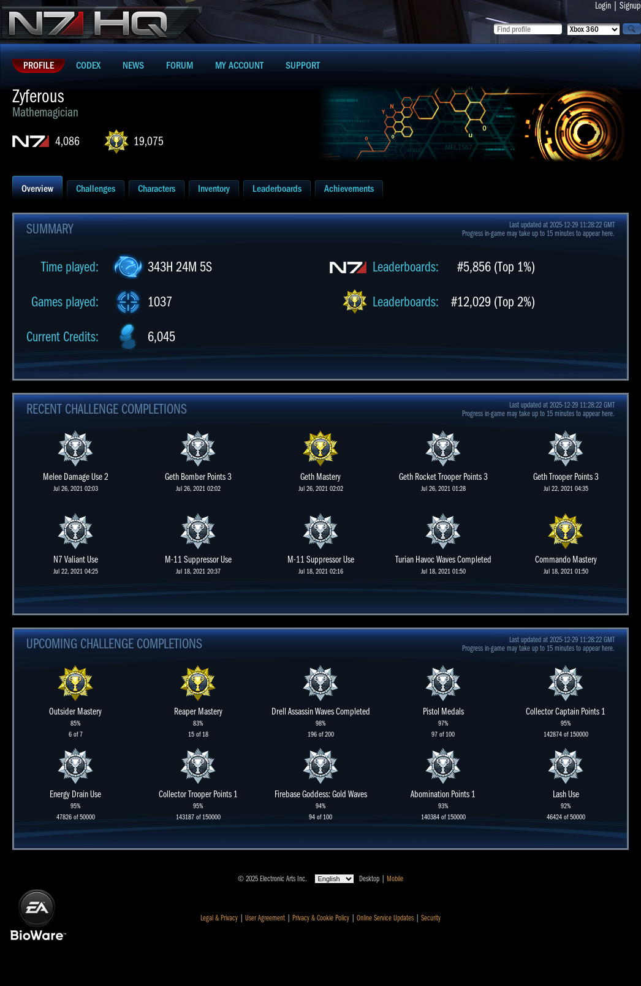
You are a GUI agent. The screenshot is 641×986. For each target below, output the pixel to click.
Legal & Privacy (219, 918)
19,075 (149, 141)
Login (603, 5)
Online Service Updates (385, 918)
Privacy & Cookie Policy (320, 918)
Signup (630, 5)
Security (431, 918)
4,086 (67, 141)
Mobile (395, 878)
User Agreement (265, 918)
